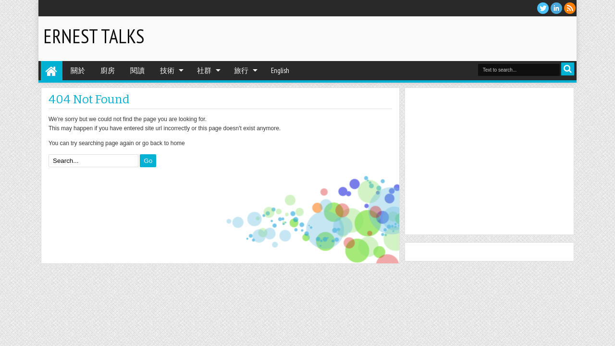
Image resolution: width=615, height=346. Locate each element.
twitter (543, 8)
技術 (167, 70)
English (280, 70)
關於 (78, 70)
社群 (204, 70)
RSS (570, 8)
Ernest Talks (93, 36)
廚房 (107, 70)
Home (51, 70)
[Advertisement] (459, 38)
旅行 (241, 70)
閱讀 (137, 70)
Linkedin (556, 8)
